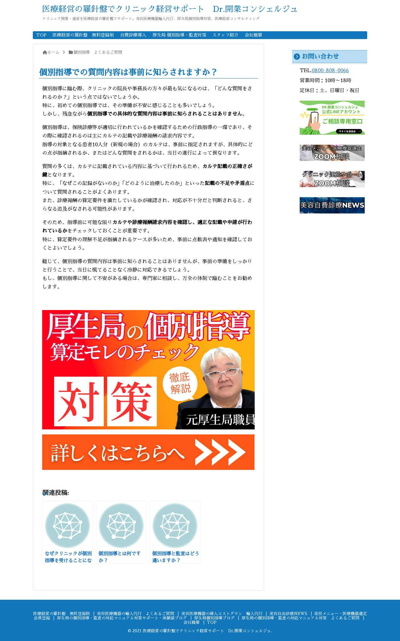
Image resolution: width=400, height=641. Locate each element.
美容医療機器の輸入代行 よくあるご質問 (135, 614)
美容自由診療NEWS (288, 614)
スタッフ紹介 (225, 35)
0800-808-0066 (330, 70)
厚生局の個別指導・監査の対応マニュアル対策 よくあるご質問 (300, 618)
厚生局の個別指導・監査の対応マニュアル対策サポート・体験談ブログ (122, 618)
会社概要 (253, 35)
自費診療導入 (133, 35)
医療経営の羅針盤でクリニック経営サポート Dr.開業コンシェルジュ (170, 9)
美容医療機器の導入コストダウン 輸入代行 (221, 614)
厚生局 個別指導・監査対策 (179, 35)
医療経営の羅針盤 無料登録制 (83, 35)
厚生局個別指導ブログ (214, 618)
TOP (41, 35)
